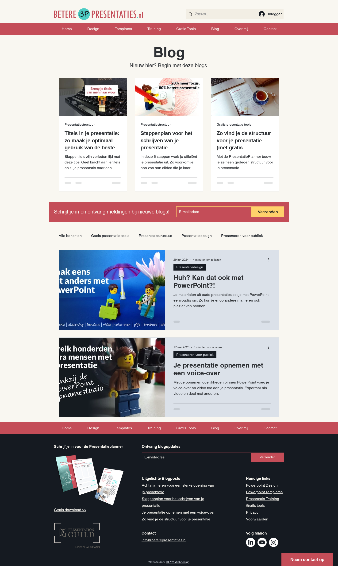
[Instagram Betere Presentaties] (273, 542)
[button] (307, 559)
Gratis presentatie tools (234, 124)
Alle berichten (70, 235)
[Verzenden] (268, 211)
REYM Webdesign (177, 562)
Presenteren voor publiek (242, 235)
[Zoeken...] (234, 14)
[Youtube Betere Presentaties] (262, 542)
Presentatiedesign (196, 235)
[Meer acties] (270, 260)
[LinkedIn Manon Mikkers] (250, 542)
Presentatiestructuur (80, 124)
